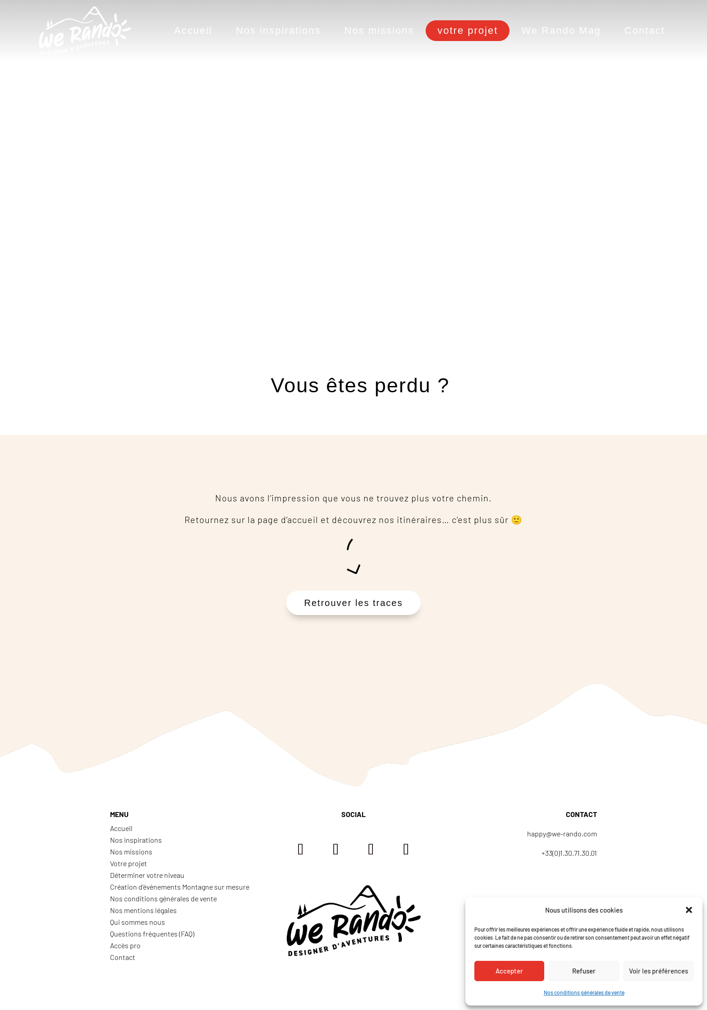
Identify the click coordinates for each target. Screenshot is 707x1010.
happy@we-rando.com (562, 833)
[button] (688, 909)
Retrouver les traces (353, 603)
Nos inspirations (278, 30)
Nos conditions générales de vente (584, 992)
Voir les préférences (658, 971)
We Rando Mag (561, 30)
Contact (644, 30)
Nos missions (379, 30)
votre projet (467, 30)
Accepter (509, 971)
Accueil (193, 30)
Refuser (584, 971)
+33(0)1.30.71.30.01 (569, 853)
